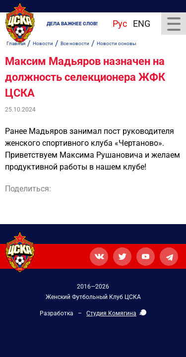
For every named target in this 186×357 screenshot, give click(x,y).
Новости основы (116, 43)
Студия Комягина (111, 313)
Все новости (75, 43)
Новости (43, 43)
